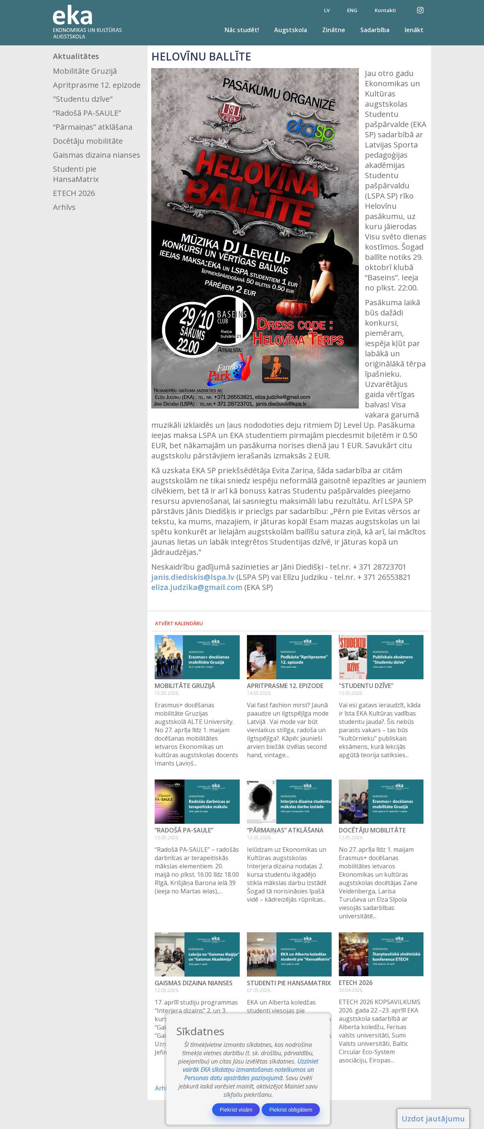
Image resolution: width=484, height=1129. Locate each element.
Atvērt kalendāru (179, 623)
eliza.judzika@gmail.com (196, 587)
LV (327, 10)
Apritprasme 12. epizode (97, 85)
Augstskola (290, 30)
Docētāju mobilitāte (88, 141)
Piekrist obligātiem (290, 1110)
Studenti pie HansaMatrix (76, 174)
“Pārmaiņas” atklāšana (92, 127)
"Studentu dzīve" (83, 99)
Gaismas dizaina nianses (96, 155)
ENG (352, 10)
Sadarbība (374, 30)
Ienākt (414, 30)
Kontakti (385, 10)
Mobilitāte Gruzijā (85, 71)
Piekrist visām (236, 1110)
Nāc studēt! (242, 30)
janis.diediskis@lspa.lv (192, 577)
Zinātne (333, 30)
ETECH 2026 (74, 193)
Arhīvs (64, 207)
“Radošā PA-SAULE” (87, 113)
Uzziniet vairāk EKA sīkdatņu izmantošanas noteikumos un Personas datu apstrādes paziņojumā (250, 1069)
